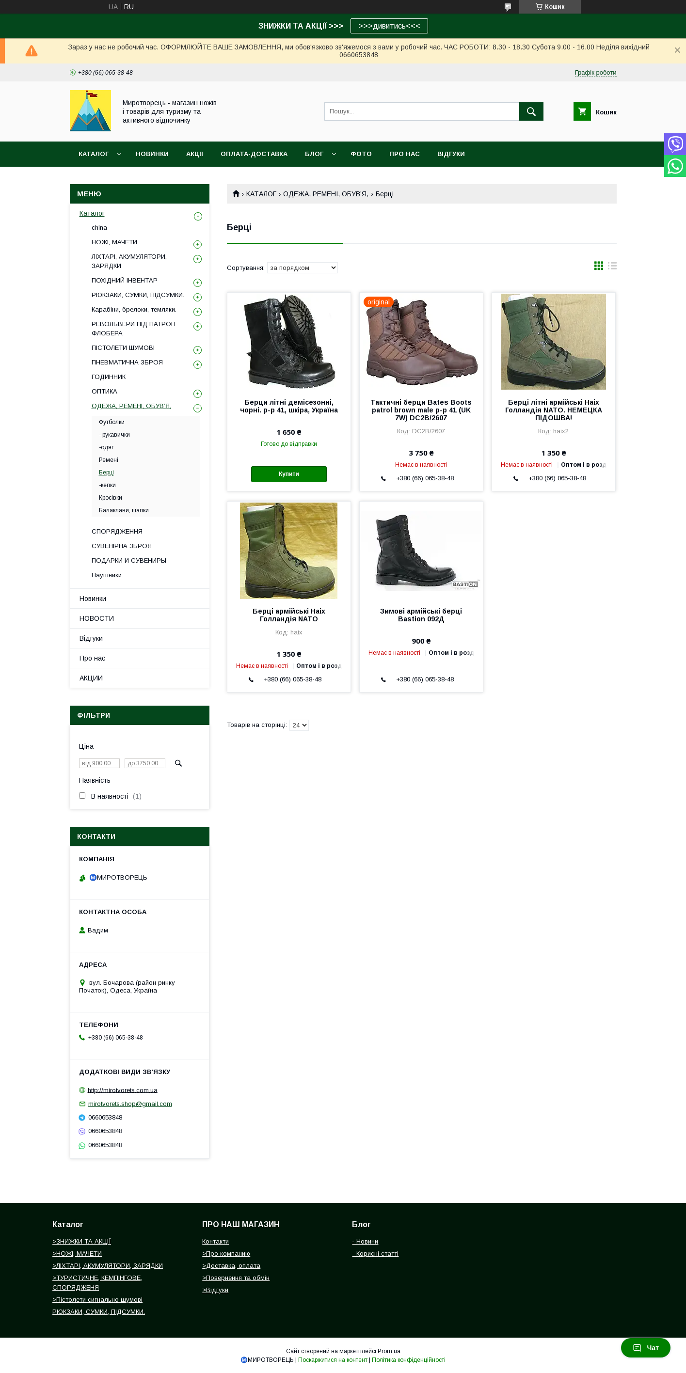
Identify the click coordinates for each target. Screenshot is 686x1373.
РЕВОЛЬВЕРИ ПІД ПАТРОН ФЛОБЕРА (133, 328)
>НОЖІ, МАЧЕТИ (77, 1253)
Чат (646, 1347)
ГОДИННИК (109, 376)
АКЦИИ (91, 678)
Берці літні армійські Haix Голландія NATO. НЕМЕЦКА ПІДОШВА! (553, 410)
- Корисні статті (375, 1253)
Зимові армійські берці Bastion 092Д (421, 615)
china (99, 227)
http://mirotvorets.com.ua (123, 1089)
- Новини (365, 1241)
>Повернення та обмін (236, 1277)
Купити (289, 474)
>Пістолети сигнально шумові (97, 1299)
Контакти (215, 1241)
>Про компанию (226, 1253)
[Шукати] (531, 111)
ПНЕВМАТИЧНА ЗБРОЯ (127, 362)
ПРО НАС (404, 154)
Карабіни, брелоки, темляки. (134, 309)
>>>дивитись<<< (389, 26)
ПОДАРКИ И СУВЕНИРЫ (129, 560)
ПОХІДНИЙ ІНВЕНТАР (125, 280)
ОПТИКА (104, 391)
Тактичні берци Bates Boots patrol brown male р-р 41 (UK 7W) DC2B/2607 (421, 410)
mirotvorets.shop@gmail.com (130, 1103)
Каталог (94, 154)
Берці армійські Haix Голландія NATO (289, 615)
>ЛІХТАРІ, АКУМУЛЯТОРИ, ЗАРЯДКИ (107, 1265)
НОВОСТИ (97, 618)
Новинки (93, 598)
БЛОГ (314, 154)
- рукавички (114, 434)
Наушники (107, 575)
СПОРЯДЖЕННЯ (117, 531)
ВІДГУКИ (451, 154)
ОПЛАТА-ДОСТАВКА (254, 154)
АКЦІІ (194, 154)
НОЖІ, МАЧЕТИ (114, 242)
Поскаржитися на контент (332, 1360)
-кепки (107, 485)
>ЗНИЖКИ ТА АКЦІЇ (81, 1241)
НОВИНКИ (152, 154)
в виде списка (612, 268)
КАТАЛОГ (261, 194)
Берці (106, 472)
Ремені (108, 460)
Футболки (112, 422)
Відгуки (91, 638)
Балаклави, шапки (124, 510)
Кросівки (110, 497)
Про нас (92, 658)
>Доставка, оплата (231, 1265)
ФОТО (361, 154)
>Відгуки (215, 1290)
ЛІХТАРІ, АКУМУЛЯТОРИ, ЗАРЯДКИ (129, 261)
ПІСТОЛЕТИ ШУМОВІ (123, 347)
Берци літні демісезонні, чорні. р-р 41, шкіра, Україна (289, 406)
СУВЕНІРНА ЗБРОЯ (122, 546)
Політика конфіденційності (409, 1360)
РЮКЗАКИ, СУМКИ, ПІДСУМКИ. (138, 295)
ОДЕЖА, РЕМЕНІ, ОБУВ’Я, (325, 194)
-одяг (106, 447)
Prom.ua (389, 1351)
